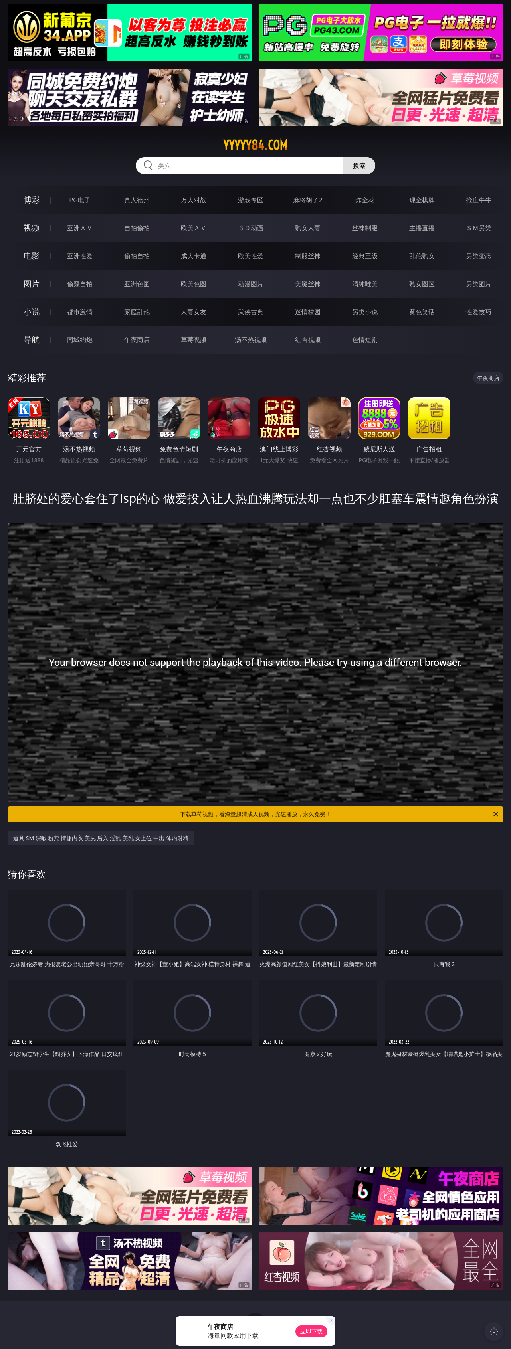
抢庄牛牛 (478, 200)
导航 (32, 339)
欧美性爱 (250, 255)
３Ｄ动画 (250, 228)
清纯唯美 (365, 283)
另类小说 (365, 311)
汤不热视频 (251, 339)
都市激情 (80, 311)
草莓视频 (193, 339)
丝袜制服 (365, 228)
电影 (32, 255)
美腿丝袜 (308, 283)
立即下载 (311, 1331)
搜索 (359, 165)
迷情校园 (308, 311)
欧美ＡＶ (193, 228)
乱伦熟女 (422, 255)
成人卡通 (193, 255)
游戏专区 (250, 200)
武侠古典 (250, 311)
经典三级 (365, 255)
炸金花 (364, 200)
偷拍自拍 (137, 255)
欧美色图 (193, 283)
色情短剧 (365, 339)
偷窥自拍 (80, 283)
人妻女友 (193, 311)
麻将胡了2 (307, 200)
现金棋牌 (422, 200)
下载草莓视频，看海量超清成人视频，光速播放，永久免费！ (339, 814)
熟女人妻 (308, 228)
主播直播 (422, 228)
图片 (32, 283)
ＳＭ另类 (478, 228)
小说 (32, 311)
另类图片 (478, 283)
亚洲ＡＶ (80, 228)
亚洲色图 (137, 283)
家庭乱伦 (137, 311)
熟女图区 (422, 283)
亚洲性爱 (80, 255)
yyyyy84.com (255, 145)
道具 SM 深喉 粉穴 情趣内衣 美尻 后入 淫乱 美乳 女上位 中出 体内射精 (100, 838)
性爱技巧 (478, 311)
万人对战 (193, 200)
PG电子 (79, 200)
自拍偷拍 (137, 228)
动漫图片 (250, 283)
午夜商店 (137, 339)
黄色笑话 (422, 311)
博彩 (32, 199)
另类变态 (478, 255)
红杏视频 (308, 339)
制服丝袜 (308, 255)
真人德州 (137, 200)
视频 (32, 227)
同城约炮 (80, 339)
